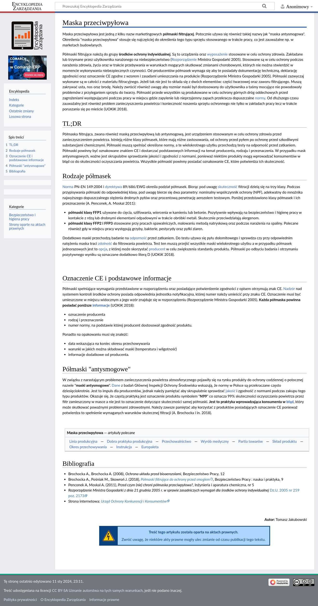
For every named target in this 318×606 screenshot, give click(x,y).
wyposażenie (217, 54)
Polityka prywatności (20, 599)
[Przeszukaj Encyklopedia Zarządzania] (164, 6)
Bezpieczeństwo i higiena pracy (22, 217)
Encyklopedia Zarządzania (27, 6)
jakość (230, 391)
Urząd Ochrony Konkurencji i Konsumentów (134, 501)
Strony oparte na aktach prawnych (27, 226)
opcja (102, 249)
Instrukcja (124, 447)
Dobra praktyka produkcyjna (129, 441)
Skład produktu (285, 441)
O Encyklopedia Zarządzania (63, 599)
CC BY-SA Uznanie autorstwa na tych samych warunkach (97, 590)
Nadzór (289, 288)
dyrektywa (113, 186)
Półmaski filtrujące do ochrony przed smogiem (175, 479)
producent (157, 249)
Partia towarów (250, 441)
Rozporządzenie (184, 59)
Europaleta (149, 447)
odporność (138, 238)
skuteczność (227, 186)
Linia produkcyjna (83, 441)
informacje (101, 305)
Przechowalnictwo (176, 441)
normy (260, 98)
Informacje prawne (104, 599)
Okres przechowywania (88, 447)
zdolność (105, 243)
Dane (116, 385)
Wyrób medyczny (215, 441)
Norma (67, 186)
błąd (290, 401)
